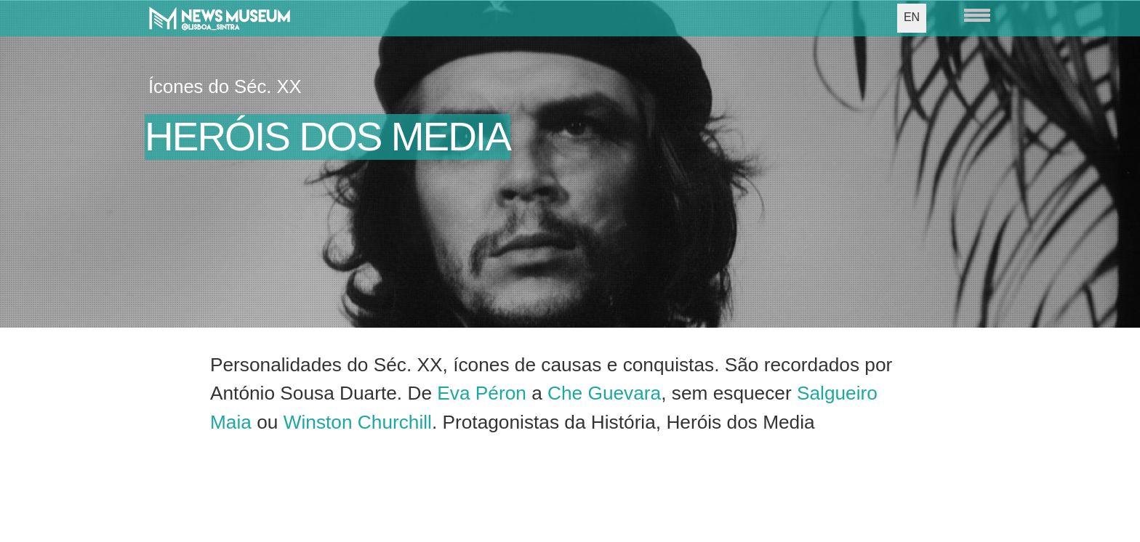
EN (912, 17)
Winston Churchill (358, 422)
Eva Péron (481, 393)
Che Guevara (604, 393)
